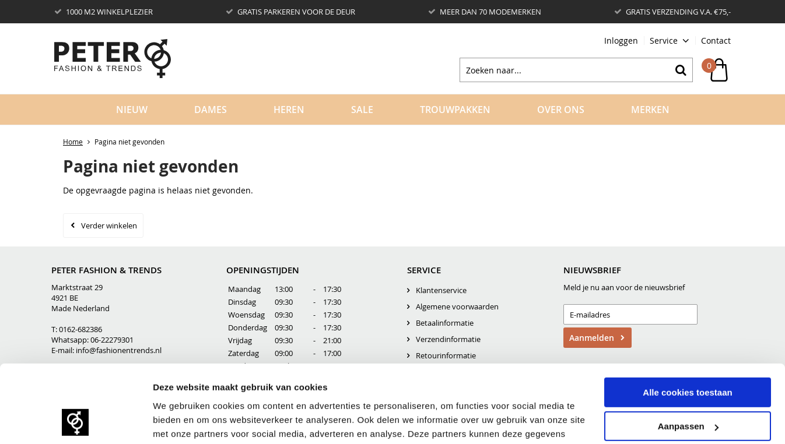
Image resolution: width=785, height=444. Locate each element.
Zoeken (680, 70)
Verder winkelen (109, 225)
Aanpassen (688, 340)
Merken (650, 109)
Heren (289, 109)
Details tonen (180, 408)
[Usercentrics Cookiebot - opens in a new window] (75, 408)
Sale (362, 109)
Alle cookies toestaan (687, 306)
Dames (210, 109)
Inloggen (621, 40)
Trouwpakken (455, 109)
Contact (716, 40)
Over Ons (560, 109)
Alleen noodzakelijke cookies (687, 374)
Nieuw (132, 109)
